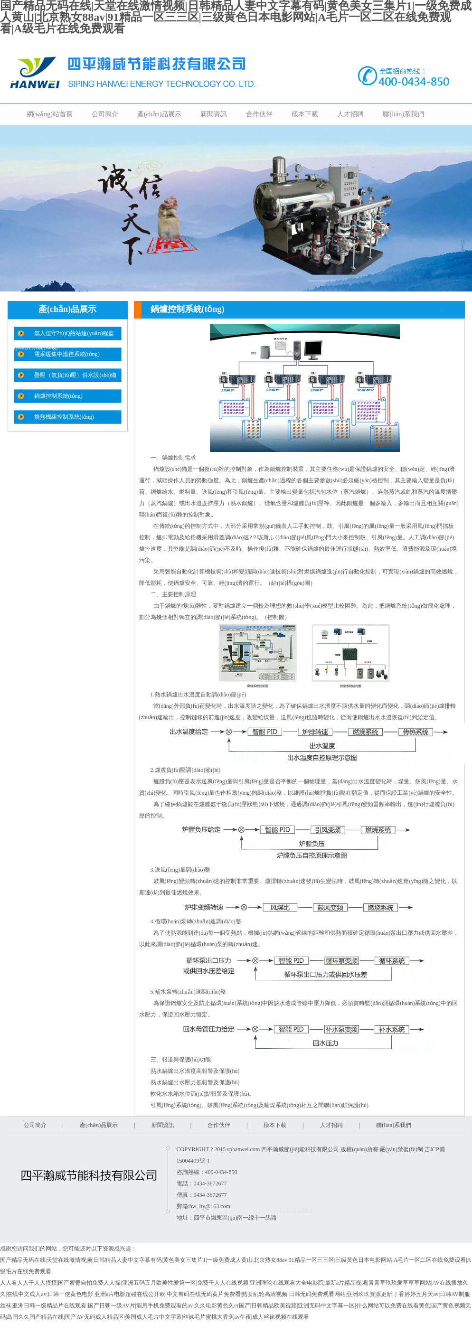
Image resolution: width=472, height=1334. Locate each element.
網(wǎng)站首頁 (50, 114)
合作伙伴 (259, 114)
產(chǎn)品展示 (159, 114)
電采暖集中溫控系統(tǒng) (67, 354)
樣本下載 (305, 114)
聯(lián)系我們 (403, 114)
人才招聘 (350, 114)
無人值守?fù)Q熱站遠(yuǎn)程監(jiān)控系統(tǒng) (64, 335)
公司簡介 (105, 114)
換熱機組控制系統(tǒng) (64, 416)
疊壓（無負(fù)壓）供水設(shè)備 (75, 375)
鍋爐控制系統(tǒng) (58, 396)
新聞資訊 (213, 114)
